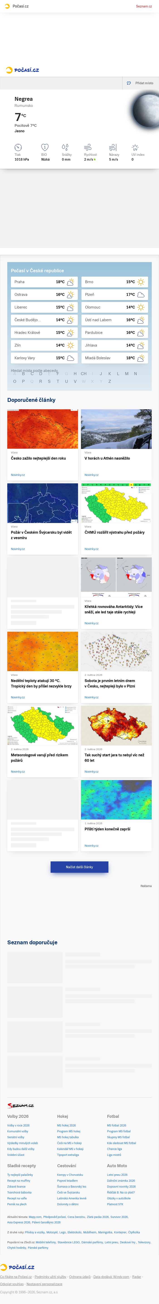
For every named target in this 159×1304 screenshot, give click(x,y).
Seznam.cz (144, 6)
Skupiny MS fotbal (118, 1137)
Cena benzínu (76, 1217)
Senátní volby (15, 1137)
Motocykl (52, 1232)
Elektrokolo (74, 1232)
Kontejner (120, 1232)
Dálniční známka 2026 (121, 1180)
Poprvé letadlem (67, 1180)
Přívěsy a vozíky (35, 1232)
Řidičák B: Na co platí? (121, 1192)
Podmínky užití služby (50, 1277)
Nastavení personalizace (44, 1284)
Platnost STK (115, 1204)
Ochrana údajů (80, 1277)
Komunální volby (17, 1131)
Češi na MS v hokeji (69, 1143)
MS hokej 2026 (66, 1125)
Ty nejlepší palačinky (20, 1174)
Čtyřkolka (134, 1232)
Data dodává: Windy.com (111, 1277)
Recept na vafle (17, 1198)
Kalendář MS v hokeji (70, 1149)
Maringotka (105, 1232)
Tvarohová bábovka (19, 1192)
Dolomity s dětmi (67, 1204)
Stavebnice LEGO (69, 1242)
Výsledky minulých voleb (22, 1143)
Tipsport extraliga (68, 1155)
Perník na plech (17, 1204)
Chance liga (114, 1149)
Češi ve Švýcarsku (68, 1192)
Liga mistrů (114, 1155)
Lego (62, 1232)
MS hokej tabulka (68, 1137)
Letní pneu (111, 1242)
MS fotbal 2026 (116, 1125)
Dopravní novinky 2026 (121, 1186)
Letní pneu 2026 (117, 1174)
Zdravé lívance (16, 1186)
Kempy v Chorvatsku (70, 1174)
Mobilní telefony (46, 1242)
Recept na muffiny (18, 1180)
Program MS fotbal (119, 1131)
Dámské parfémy (92, 1242)
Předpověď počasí (54, 1217)
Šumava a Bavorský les (71, 1186)
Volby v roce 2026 (18, 1125)
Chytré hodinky (16, 1247)
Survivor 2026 (119, 1217)
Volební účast (15, 1155)
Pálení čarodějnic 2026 (46, 1222)
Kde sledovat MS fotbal (121, 1143)
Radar (136, 1277)
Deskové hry (128, 1242)
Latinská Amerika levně (71, 1198)
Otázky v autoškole (119, 1198)
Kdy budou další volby (20, 1149)
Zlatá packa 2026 (98, 1217)
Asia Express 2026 (18, 1222)
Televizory (144, 1242)
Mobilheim (89, 1232)
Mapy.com (35, 1217)
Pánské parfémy (38, 1247)
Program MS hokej (68, 1131)
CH (84, 373)
